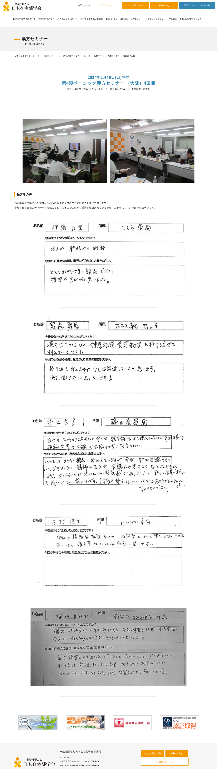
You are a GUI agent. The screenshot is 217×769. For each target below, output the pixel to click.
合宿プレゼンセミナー (155, 19)
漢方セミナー (137, 19)
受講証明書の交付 (46, 19)
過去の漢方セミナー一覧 (74, 56)
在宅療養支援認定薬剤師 (91, 19)
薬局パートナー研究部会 (117, 19)
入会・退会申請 (135, 5)
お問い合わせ (82, 5)
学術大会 (173, 19)
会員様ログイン (106, 5)
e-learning (164, 5)
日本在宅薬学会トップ (24, 56)
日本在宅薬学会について (24, 19)
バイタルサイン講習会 (67, 19)
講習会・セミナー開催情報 (197, 5)
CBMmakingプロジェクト (191, 19)
